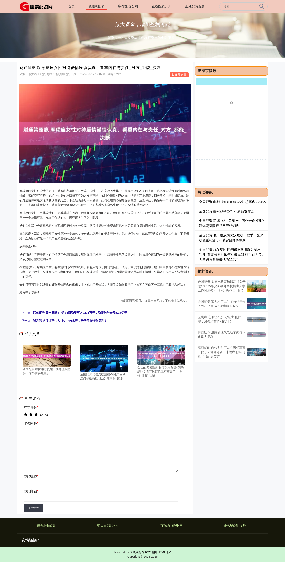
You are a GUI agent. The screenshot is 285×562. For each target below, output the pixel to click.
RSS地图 (151, 552)
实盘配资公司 (128, 6)
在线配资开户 (162, 6)
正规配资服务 (195, 6)
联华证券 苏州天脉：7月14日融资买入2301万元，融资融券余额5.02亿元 (80, 312)
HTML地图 (165, 552)
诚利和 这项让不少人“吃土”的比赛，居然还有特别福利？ (70, 320)
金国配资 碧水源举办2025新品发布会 (226, 211)
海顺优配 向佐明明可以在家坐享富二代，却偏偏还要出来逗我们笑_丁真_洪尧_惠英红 (222, 352)
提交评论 (33, 507)
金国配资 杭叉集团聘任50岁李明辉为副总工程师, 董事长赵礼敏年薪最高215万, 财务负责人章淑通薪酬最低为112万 (232, 254)
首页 (71, 6)
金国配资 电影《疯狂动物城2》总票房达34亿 (232, 202)
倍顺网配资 (96, 6)
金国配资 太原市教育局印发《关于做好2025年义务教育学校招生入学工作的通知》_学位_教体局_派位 (222, 286)
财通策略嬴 (179, 74)
